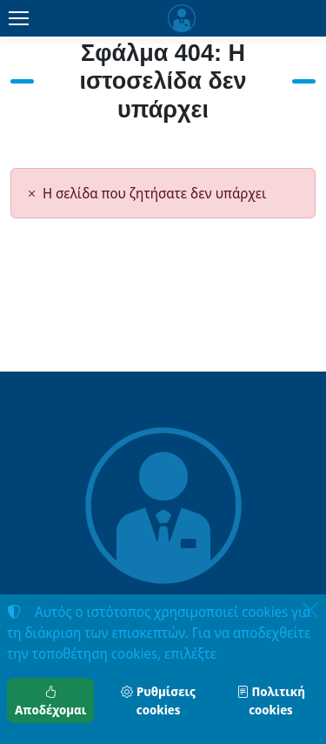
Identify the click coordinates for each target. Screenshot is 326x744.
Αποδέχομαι (50, 700)
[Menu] (18, 18)
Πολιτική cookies (270, 700)
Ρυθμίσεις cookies (158, 700)
